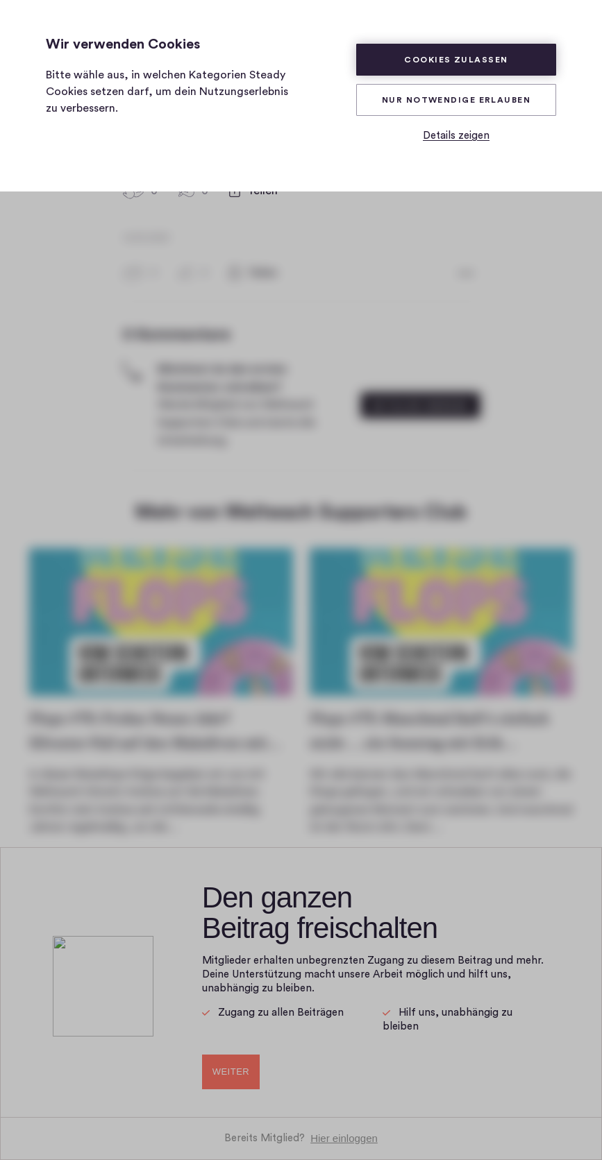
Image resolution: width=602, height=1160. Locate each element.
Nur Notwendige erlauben (456, 100)
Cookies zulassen (456, 60)
